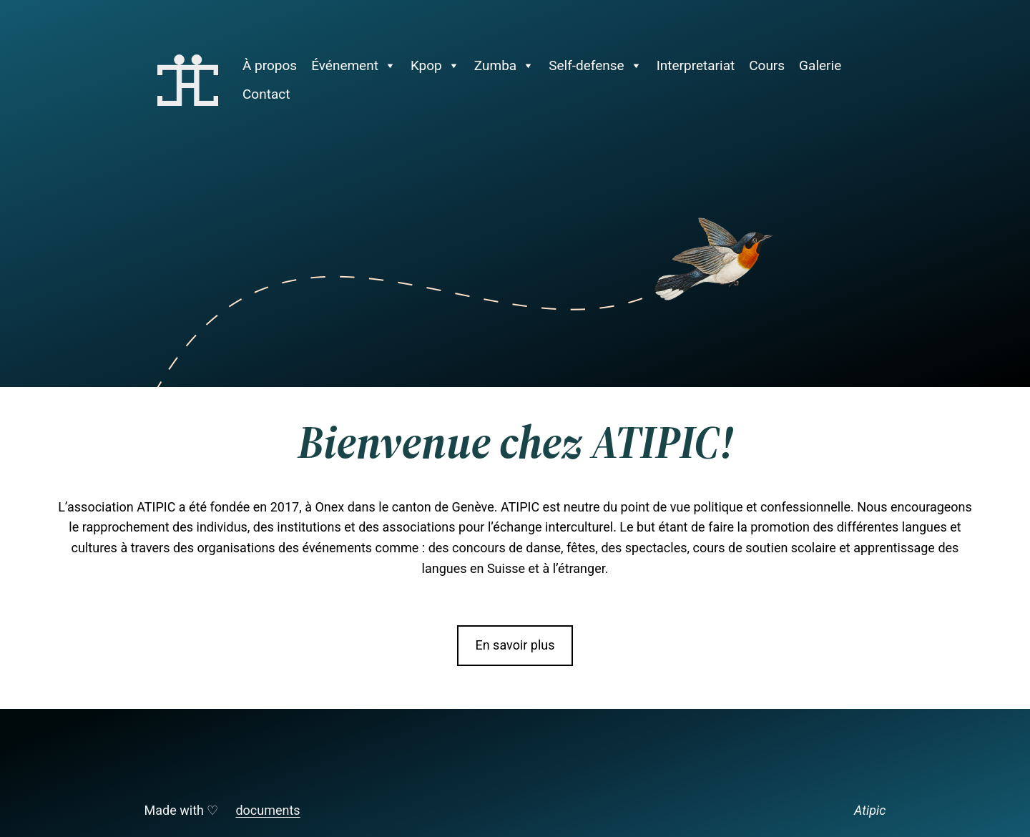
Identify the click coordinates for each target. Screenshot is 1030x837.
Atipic (870, 810)
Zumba (504, 66)
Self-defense (595, 66)
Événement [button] (353, 66)
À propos (269, 65)
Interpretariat (696, 65)
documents (267, 810)
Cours (767, 65)
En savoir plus (514, 644)
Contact (266, 94)
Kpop (435, 66)
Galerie (820, 65)
